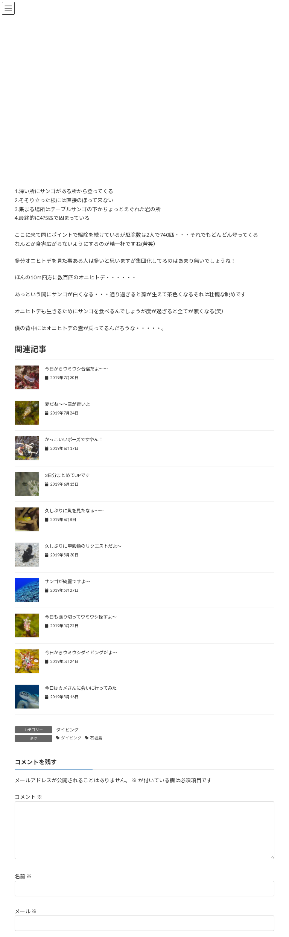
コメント (28, 797)
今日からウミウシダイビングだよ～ (81, 652)
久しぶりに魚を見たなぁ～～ (74, 510)
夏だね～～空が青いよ (67, 404)
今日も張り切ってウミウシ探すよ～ (81, 617)
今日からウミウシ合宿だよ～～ (76, 369)
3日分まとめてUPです (67, 475)
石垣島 (96, 738)
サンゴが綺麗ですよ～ (67, 581)
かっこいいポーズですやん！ (74, 439)
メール (26, 920)
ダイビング (67, 730)
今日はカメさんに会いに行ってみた (81, 688)
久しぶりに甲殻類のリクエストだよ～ (83, 546)
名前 (23, 885)
